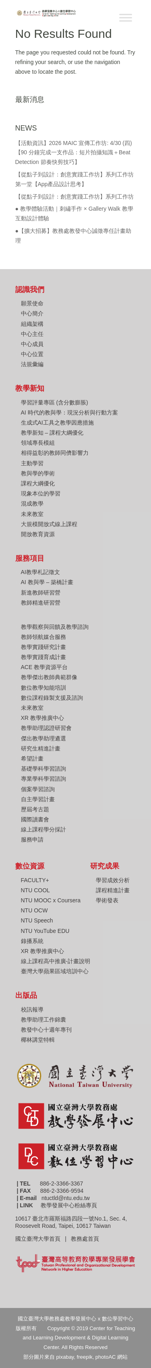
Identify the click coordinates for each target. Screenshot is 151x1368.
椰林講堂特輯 (38, 1039)
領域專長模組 (38, 442)
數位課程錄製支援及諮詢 (52, 697)
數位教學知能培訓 (43, 687)
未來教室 (32, 514)
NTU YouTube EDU (45, 931)
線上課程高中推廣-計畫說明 (56, 961)
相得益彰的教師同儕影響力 (55, 453)
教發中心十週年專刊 (46, 1029)
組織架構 (32, 324)
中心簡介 (32, 313)
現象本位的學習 (40, 493)
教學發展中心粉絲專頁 (69, 1205)
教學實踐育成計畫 (43, 657)
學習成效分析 (113, 880)
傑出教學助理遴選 (43, 738)
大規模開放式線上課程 (49, 524)
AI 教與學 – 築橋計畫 (47, 582)
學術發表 (107, 900)
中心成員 (32, 344)
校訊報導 (32, 1009)
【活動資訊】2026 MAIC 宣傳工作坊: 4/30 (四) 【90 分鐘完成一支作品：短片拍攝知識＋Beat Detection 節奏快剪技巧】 (73, 153)
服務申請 (32, 839)
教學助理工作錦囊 (43, 1019)
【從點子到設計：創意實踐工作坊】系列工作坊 (74, 196)
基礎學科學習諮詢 (43, 768)
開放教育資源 (38, 534)
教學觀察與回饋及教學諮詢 (55, 627)
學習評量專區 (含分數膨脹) (54, 402)
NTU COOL (35, 890)
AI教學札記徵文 (40, 572)
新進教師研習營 (40, 592)
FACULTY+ (35, 880)
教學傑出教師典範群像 (49, 677)
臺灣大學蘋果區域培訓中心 (55, 971)
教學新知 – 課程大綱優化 (52, 432)
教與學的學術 (38, 473)
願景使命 (32, 303)
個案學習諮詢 (38, 789)
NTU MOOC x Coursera (51, 900)
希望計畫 (32, 758)
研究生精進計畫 (40, 748)
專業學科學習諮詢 (43, 778)
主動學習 (32, 463)
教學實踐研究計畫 (43, 647)
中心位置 (32, 354)
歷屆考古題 (35, 809)
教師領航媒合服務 (43, 637)
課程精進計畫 (113, 890)
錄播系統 (32, 941)
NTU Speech (37, 920)
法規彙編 (32, 364)
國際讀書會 (35, 819)
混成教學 (32, 503)
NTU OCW (34, 910)
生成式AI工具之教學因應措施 (57, 422)
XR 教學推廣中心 (42, 718)
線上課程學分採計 (43, 829)
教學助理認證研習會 (46, 728)
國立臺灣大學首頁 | (43, 1238)
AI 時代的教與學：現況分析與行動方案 (69, 412)
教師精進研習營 (40, 602)
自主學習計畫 (38, 799)
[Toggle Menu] (125, 17)
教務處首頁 (86, 1238)
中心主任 (32, 334)
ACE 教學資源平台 (44, 667)
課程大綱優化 (38, 483)
